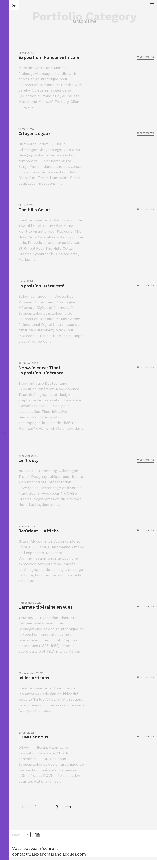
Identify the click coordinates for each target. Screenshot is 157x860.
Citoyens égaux (34, 133)
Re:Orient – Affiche (38, 530)
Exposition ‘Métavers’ (41, 285)
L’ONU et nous (33, 736)
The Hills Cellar (34, 209)
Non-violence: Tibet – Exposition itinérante (41, 370)
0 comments (145, 56)
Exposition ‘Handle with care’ (49, 57)
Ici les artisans (33, 677)
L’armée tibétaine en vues (45, 607)
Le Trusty (28, 460)
